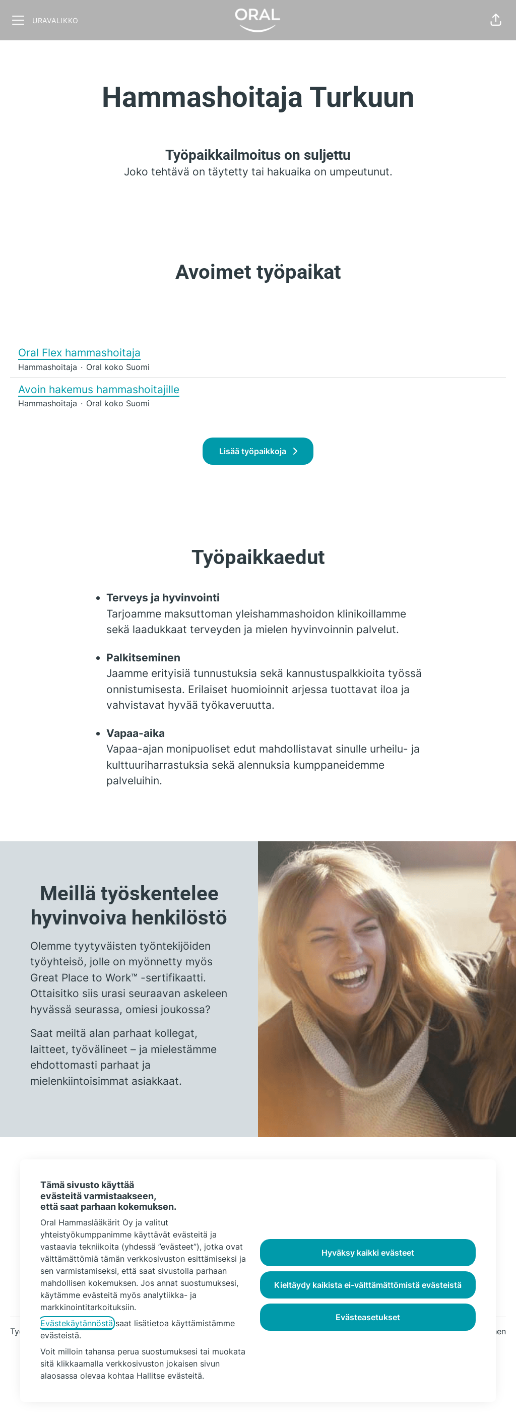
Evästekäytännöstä (76, 1323)
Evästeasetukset (368, 1317)
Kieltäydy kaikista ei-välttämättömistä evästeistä (368, 1285)
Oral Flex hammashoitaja (84, 353)
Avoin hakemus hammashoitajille (98, 390)
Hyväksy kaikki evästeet (367, 1253)
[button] (496, 20)
